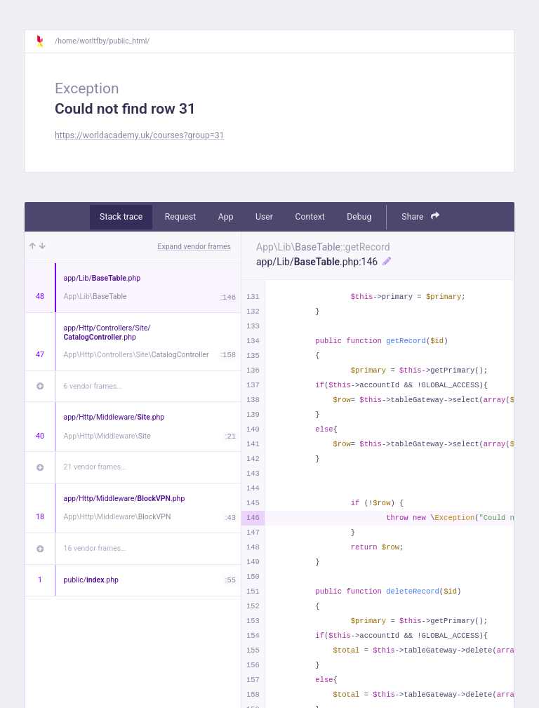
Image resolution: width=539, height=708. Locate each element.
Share (420, 216)
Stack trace (121, 217)
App (226, 217)
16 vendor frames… (95, 548)
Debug (359, 217)
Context (309, 217)
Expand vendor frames (194, 246)
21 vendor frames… (95, 467)
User (264, 217)
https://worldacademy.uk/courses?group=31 (139, 135)
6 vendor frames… (93, 386)
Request (181, 217)
